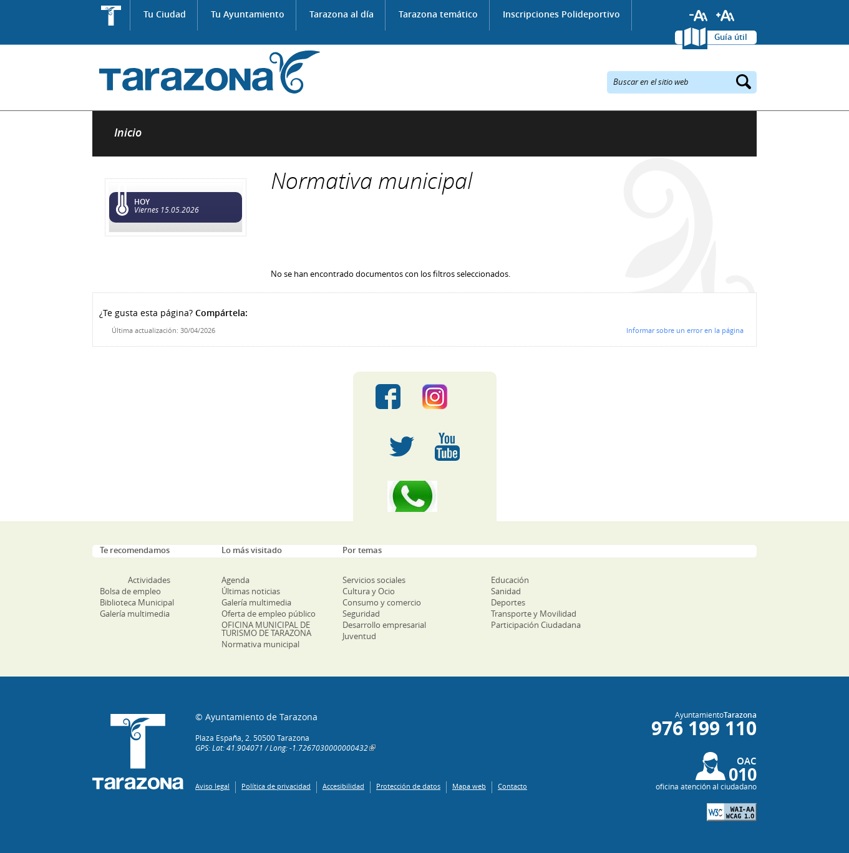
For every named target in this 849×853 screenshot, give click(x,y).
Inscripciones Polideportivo (561, 14)
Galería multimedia (135, 613)
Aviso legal (212, 786)
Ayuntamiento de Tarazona (206, 72)
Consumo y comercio (381, 602)
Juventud (359, 636)
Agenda (235, 580)
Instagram (447, 396)
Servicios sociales (373, 580)
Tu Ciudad (164, 14)
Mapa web (469, 786)
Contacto (512, 786)
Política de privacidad (276, 786)
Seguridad (361, 613)
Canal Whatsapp (424, 496)
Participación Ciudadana (536, 624)
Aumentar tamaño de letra (725, 15)
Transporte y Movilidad (533, 613)
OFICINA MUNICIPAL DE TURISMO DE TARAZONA (266, 629)
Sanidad (506, 591)
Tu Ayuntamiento (247, 14)
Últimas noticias (250, 591)
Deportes (508, 602)
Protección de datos (408, 786)
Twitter (401, 446)
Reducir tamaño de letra (698, 15)
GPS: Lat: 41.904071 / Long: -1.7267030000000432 (281, 748)
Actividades (149, 580)
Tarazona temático (438, 14)
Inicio (111, 15)
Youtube (447, 446)
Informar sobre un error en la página (685, 330)
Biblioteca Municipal (137, 602)
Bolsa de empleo (130, 591)
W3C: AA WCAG (732, 812)
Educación (510, 580)
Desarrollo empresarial (384, 624)
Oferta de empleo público (268, 613)
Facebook (388, 396)
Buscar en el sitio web (651, 81)
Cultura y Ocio (368, 591)
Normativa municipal (260, 644)
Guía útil (730, 36)
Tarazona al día (341, 14)
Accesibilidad (343, 786)
